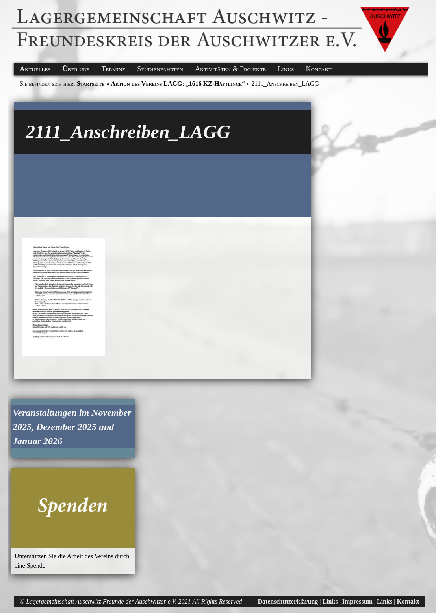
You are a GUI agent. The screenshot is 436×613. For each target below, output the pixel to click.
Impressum (357, 601)
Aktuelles (35, 69)
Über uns (76, 69)
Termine (114, 69)
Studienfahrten (160, 69)
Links (286, 69)
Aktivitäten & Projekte (230, 69)
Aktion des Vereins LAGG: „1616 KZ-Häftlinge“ (178, 83)
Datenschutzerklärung (288, 601)
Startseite (91, 83)
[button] (12, 9)
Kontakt (319, 69)
